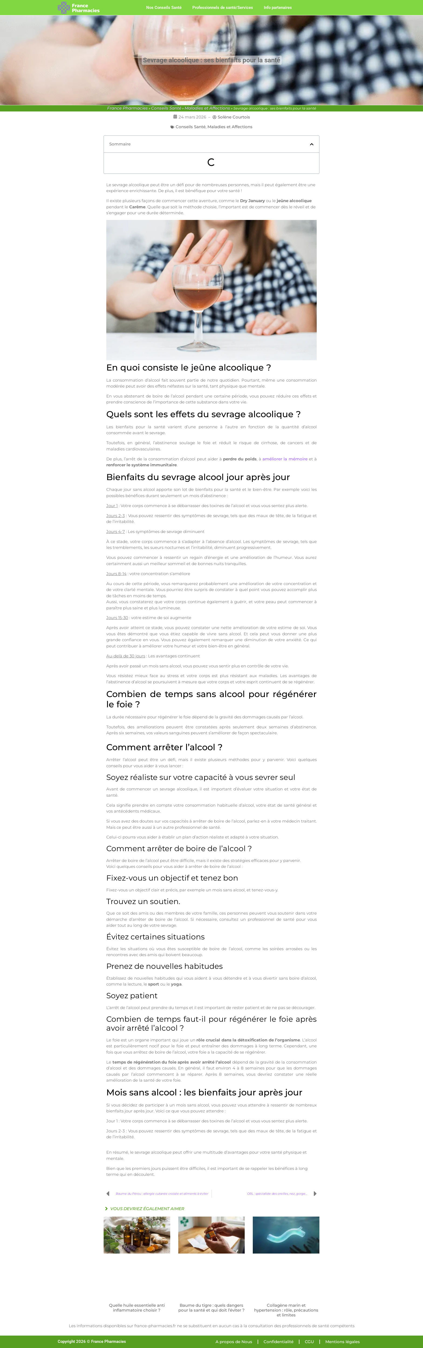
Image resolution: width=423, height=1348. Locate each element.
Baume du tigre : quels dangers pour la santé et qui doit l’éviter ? (211, 1308)
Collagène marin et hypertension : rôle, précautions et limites (286, 1310)
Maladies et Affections (207, 108)
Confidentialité (279, 1341)
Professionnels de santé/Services (222, 7)
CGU (309, 1341)
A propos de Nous (234, 1341)
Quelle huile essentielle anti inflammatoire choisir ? (137, 1308)
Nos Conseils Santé (164, 7)
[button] (312, 144)
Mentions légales (342, 1341)
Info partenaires (278, 7)
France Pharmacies (127, 108)
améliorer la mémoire (284, 458)
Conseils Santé (166, 108)
